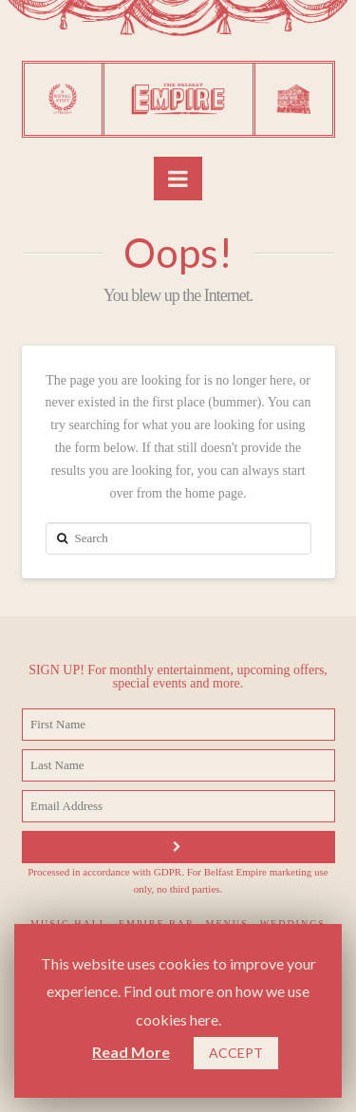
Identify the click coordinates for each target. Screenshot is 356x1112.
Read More (131, 1052)
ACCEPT (236, 1053)
